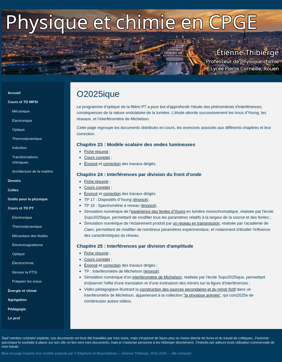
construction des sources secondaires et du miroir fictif (188, 289)
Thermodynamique (27, 139)
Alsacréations (107, 353)
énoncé (140, 199)
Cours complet (97, 157)
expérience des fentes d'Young (158, 211)
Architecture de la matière (32, 171)
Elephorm (84, 353)
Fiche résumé (96, 151)
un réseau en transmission (196, 223)
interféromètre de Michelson (157, 277)
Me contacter (182, 353)
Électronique (22, 120)
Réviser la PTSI (24, 272)
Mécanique (21, 111)
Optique (18, 129)
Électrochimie (23, 263)
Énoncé (91, 163)
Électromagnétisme (27, 245)
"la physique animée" (202, 295)
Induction (19, 148)
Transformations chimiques (25, 159)
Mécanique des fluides (30, 236)
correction (112, 163)
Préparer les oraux (27, 281)
